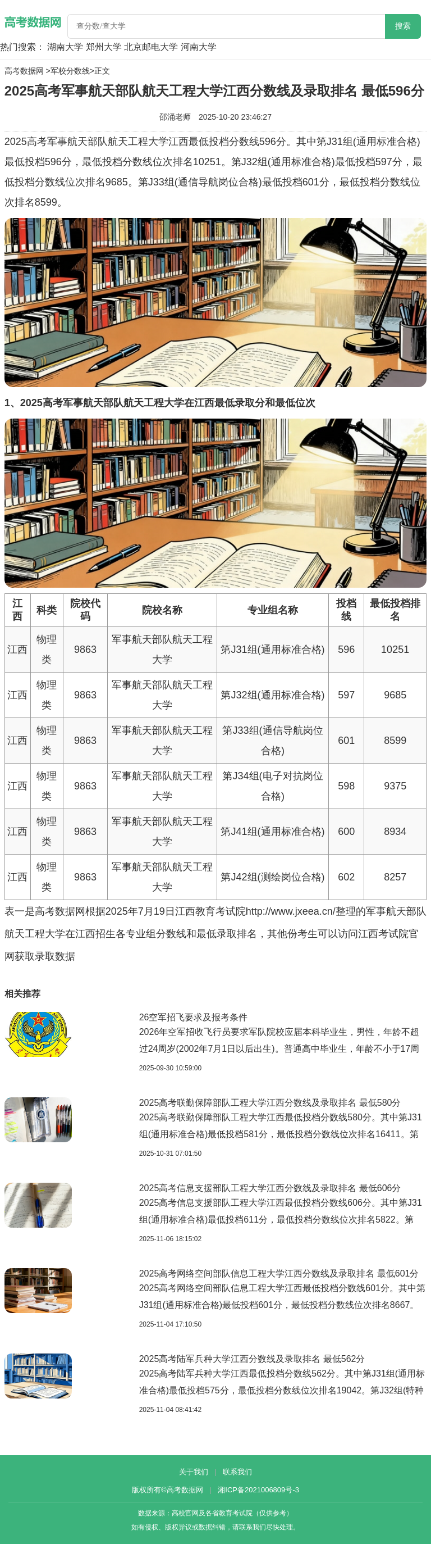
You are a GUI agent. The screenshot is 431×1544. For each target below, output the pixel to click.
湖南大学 (65, 47)
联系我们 (237, 1472)
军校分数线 (70, 70)
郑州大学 (104, 47)
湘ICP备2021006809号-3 (258, 1490)
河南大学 (199, 47)
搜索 (403, 26)
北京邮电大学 (151, 47)
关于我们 (193, 1472)
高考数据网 (24, 70)
